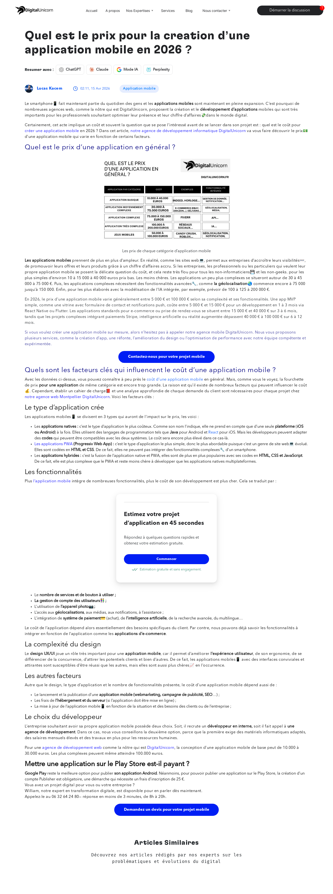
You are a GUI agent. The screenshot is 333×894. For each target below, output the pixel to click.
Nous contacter (217, 10)
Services (168, 10)
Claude (98, 69)
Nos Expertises (140, 10)
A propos (113, 10)
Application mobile (139, 88)
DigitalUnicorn (160, 748)
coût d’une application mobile (175, 380)
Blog (189, 10)
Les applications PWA (53, 444)
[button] (167, 771)
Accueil (91, 10)
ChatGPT (70, 69)
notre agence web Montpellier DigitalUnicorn (67, 397)
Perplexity (158, 69)
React (213, 432)
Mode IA (127, 69)
